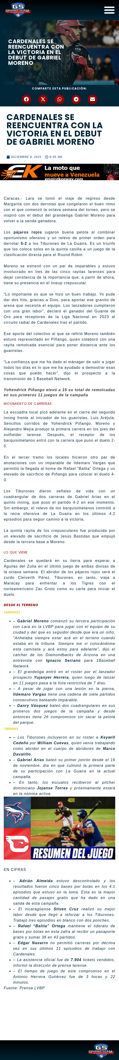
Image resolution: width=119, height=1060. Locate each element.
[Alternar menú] (109, 10)
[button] (26, 99)
